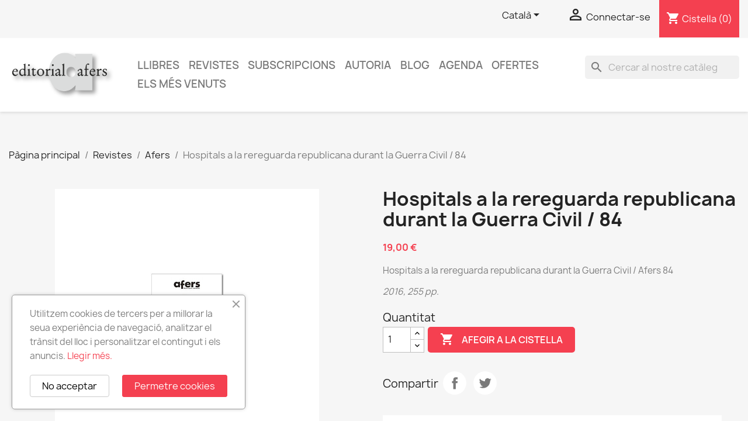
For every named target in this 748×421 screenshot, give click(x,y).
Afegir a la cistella (501, 339)
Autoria (368, 65)
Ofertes (515, 65)
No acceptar (69, 385)
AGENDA (461, 65)
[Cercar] (662, 67)
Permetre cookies (174, 385)
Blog (415, 65)
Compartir (454, 383)
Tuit (485, 383)
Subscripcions (291, 65)
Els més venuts (181, 84)
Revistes (214, 65)
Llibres (158, 65)
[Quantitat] (397, 340)
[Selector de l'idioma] (522, 16)
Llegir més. (89, 356)
